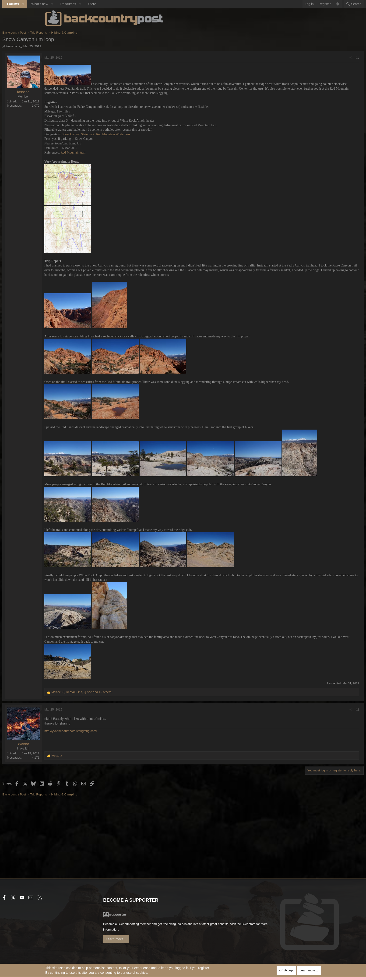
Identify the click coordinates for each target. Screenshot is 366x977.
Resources (111, 4)
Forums (56, 4)
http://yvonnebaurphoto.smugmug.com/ (113, 781)
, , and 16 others (124, 742)
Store (135, 4)
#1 (314, 57)
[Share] (308, 57)
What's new (82, 4)
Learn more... (138, 940)
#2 (314, 759)
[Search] (311, 4)
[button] (66, 4)
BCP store (167, 930)
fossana (54, 46)
